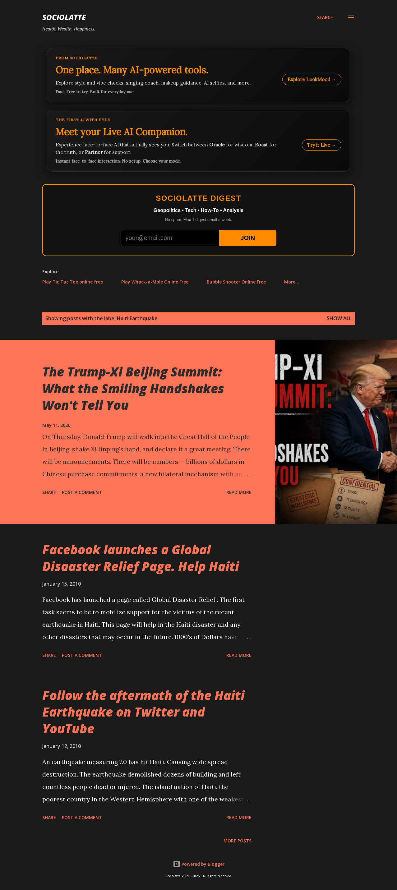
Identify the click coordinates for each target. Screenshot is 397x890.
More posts (238, 841)
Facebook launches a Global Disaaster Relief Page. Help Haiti (140, 557)
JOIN (247, 237)
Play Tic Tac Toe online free (72, 282)
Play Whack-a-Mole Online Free (154, 282)
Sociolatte (64, 17)
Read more (239, 492)
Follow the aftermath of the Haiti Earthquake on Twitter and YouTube (143, 712)
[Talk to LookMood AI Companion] (198, 141)
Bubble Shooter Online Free (236, 282)
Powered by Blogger (198, 864)
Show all (339, 318)
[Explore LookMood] (198, 75)
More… (291, 282)
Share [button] (49, 492)
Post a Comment (82, 492)
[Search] (325, 17)
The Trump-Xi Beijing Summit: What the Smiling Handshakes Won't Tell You (133, 388)
